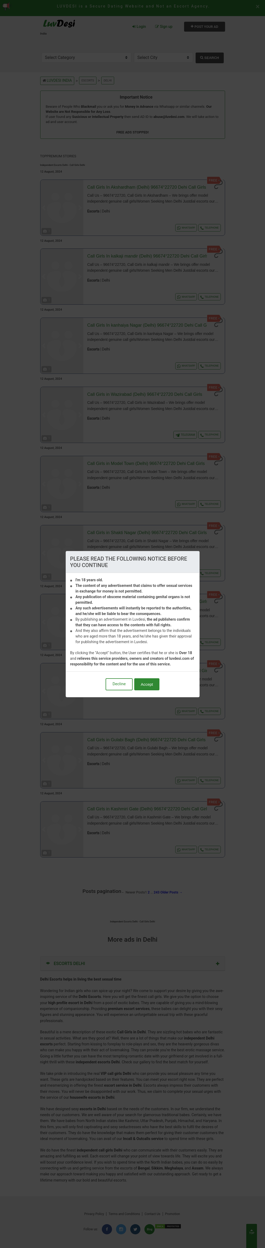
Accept (147, 684)
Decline (119, 683)
